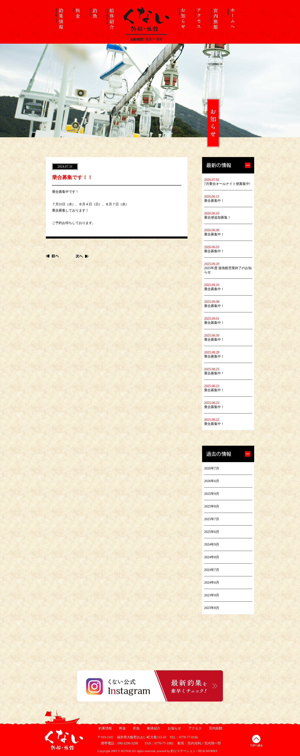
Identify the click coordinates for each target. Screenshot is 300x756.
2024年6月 (211, 582)
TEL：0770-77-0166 (184, 737)
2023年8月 (211, 608)
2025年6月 (211, 531)
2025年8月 (211, 506)
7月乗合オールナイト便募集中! (227, 184)
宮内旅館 (215, 728)
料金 (122, 728)
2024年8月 (211, 557)
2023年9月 (211, 595)
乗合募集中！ (214, 200)
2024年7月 (211, 570)
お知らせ (174, 728)
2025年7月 (211, 519)
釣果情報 (105, 728)
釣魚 (136, 728)
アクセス (194, 728)
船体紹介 (153, 728)
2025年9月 (211, 493)
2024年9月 (211, 544)
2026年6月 (211, 481)
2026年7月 (211, 468)
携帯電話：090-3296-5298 (118, 743)
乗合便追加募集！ (217, 217)
